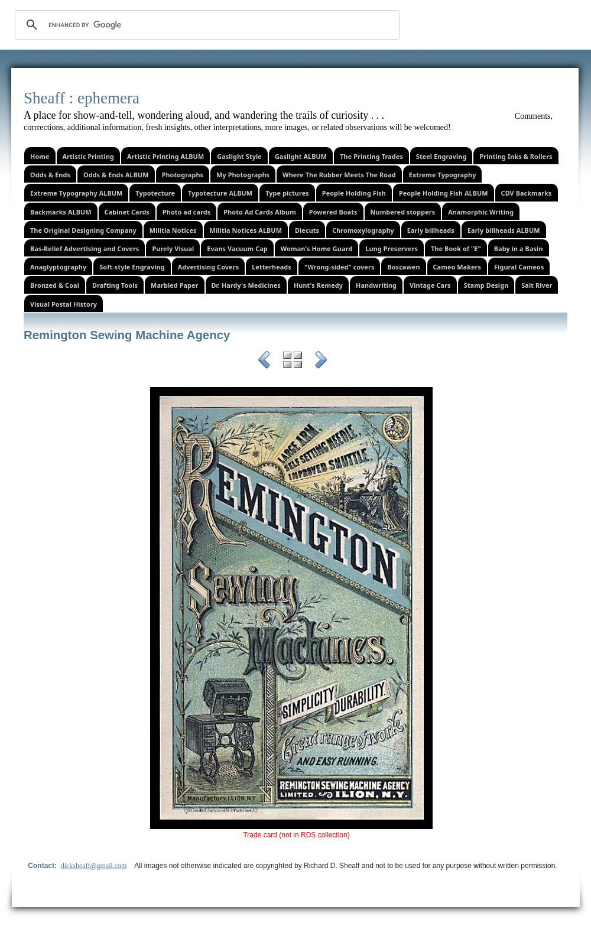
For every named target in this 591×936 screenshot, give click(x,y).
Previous (264, 361)
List (292, 361)
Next (321, 361)
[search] (205, 25)
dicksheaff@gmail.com (94, 866)
